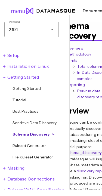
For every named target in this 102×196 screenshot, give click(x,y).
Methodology (78, 54)
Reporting (75, 84)
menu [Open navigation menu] (16, 10)
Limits (71, 60)
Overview (75, 48)
